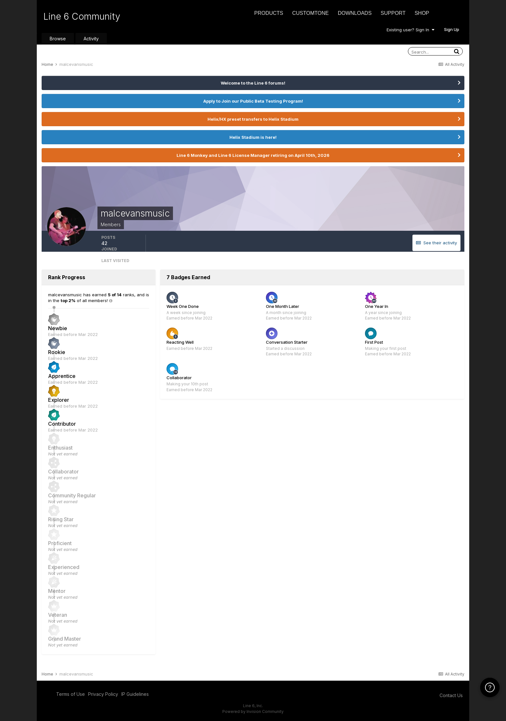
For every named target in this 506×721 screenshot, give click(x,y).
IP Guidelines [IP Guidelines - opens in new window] (135, 694)
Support (393, 13)
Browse (58, 38)
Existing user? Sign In (410, 29)
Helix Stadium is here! (253, 137)
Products (268, 13)
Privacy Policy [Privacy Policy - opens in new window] (103, 694)
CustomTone (310, 13)
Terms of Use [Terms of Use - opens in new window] (70, 694)
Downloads (355, 13)
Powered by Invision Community (253, 711)
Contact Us (451, 695)
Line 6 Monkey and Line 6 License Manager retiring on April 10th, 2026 (253, 155)
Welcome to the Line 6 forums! (253, 83)
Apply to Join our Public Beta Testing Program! (253, 101)
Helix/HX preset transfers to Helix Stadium (253, 119)
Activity (91, 38)
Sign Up (451, 29)
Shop (422, 13)
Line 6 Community (81, 16)
